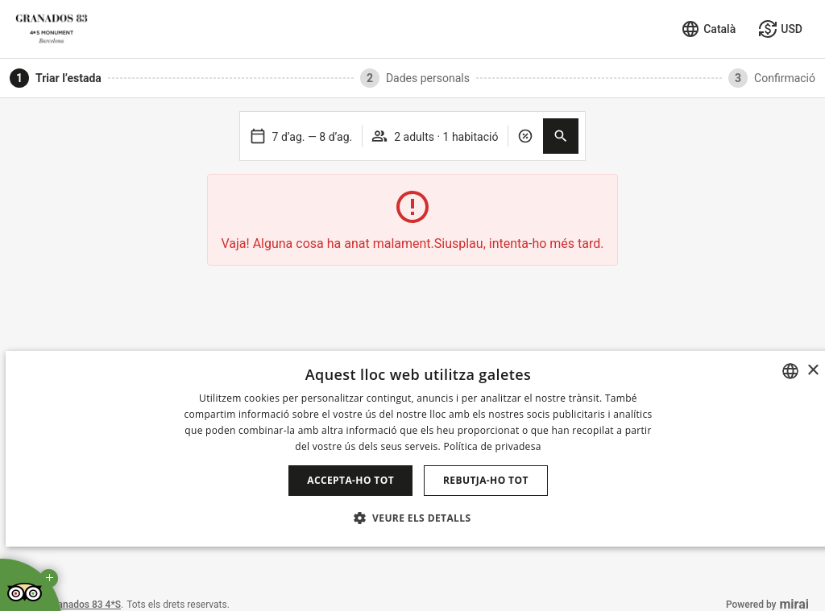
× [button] (812, 371)
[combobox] (790, 371)
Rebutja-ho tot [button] (486, 480)
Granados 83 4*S (84, 604)
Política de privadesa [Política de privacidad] (492, 446)
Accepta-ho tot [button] (350, 480)
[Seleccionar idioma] (708, 29)
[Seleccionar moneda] (780, 29)
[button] (560, 136)
